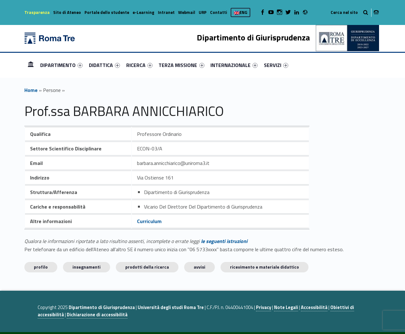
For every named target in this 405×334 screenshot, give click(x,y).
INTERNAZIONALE (234, 65)
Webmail (186, 12)
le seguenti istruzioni (224, 241)
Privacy (263, 307)
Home (30, 64)
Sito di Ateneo (67, 12)
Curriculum (149, 221)
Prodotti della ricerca (147, 267)
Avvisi (199, 267)
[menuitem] (30, 65)
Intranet (166, 12)
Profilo (41, 267)
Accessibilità (314, 307)
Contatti (218, 12)
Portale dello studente (106, 12)
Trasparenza (37, 12)
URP (203, 12)
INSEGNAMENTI (86, 267)
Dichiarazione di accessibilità (97, 314)
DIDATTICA (104, 65)
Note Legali (286, 307)
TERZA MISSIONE (181, 65)
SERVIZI (276, 65)
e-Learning (143, 12)
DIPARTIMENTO (61, 65)
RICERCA (139, 65)
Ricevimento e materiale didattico (264, 267)
